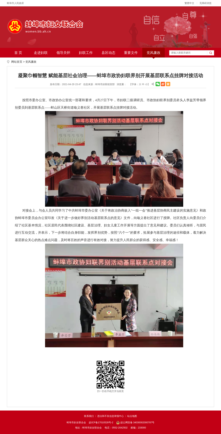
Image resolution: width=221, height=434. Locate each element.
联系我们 (89, 416)
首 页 (18, 53)
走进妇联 (41, 53)
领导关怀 (63, 53)
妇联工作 (86, 53)
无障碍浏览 (205, 3)
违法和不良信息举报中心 (110, 416)
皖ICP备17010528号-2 (101, 422)
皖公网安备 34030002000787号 (135, 422)
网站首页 (16, 61)
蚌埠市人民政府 (15, 3)
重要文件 (131, 53)
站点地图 (132, 416)
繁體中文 (189, 3)
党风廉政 (153, 53)
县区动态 (108, 53)
